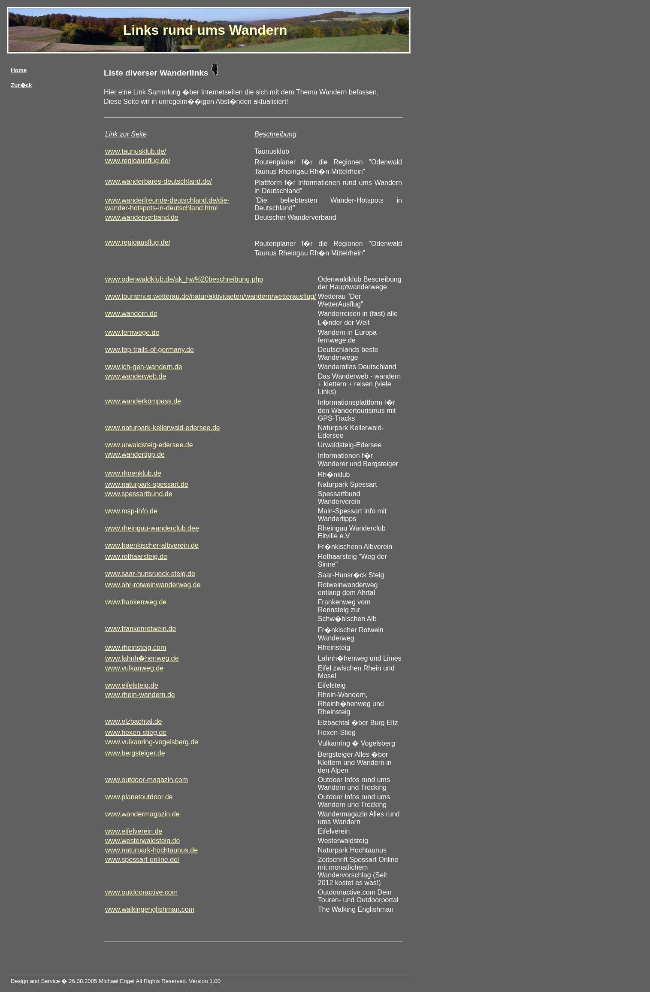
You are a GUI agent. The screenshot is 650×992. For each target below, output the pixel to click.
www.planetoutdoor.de (138, 797)
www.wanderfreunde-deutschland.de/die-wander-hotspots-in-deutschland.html (167, 204)
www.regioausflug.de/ (137, 160)
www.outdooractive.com (141, 892)
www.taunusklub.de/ (135, 151)
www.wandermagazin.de (142, 814)
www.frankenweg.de (135, 602)
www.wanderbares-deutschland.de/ (158, 181)
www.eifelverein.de (133, 831)
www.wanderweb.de (135, 376)
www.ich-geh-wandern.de (143, 366)
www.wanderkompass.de (143, 401)
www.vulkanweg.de (134, 668)
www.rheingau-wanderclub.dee (152, 528)
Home (19, 70)
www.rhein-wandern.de (140, 694)
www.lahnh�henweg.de (142, 658)
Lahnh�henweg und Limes (360, 658)
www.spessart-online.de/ (142, 859)
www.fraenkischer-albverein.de (152, 545)
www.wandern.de (131, 313)
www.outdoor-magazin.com (146, 779)
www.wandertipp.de (135, 454)
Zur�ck (21, 85)
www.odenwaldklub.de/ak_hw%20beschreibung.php (184, 279)
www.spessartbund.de (138, 494)
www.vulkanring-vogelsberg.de (151, 742)
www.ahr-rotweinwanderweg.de (152, 585)
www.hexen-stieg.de (135, 732)
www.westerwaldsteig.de (142, 840)
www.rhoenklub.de (133, 473)
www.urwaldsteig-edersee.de (149, 445)
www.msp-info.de (131, 511)
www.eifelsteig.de (131, 685)
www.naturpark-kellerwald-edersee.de (162, 427)
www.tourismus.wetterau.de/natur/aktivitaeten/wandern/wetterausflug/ (210, 296)
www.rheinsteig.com (135, 647)
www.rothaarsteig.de (136, 556)
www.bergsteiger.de (135, 753)
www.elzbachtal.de (133, 721)
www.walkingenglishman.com (149, 909)
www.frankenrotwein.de (140, 628)
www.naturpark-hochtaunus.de (151, 850)
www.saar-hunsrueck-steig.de (150, 573)
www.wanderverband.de (141, 217)
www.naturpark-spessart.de (146, 484)
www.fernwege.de (132, 332)
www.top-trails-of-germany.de (149, 349)
